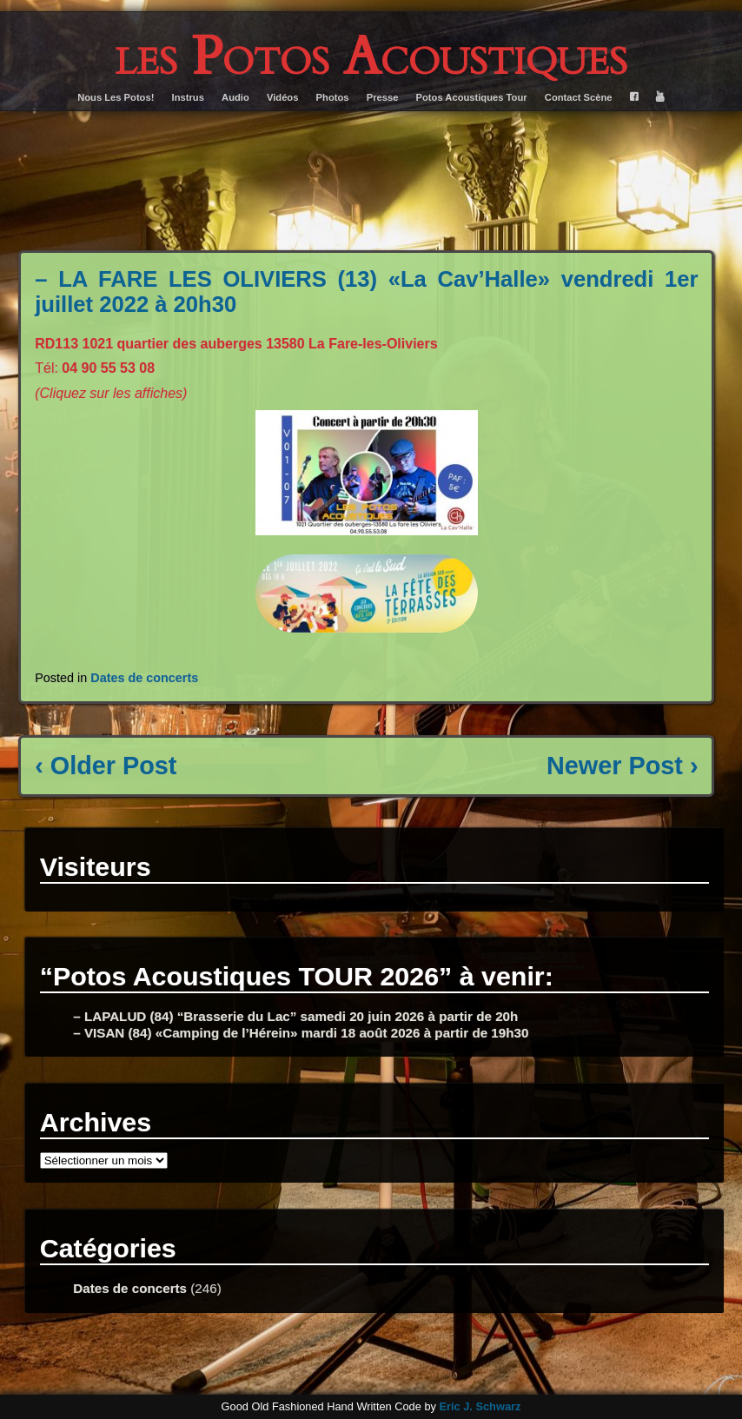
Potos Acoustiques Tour (471, 97)
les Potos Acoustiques (371, 57)
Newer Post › (622, 765)
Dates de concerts (144, 678)
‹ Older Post (105, 765)
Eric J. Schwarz (479, 1406)
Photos (332, 97)
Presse (383, 97)
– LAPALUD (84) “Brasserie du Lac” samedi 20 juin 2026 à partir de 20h (295, 1016)
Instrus (188, 97)
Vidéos (282, 97)
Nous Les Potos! (115, 97)
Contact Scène (579, 97)
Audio (235, 97)
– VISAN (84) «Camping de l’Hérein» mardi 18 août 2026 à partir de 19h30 (300, 1032)
